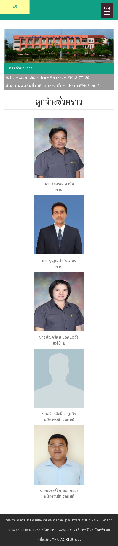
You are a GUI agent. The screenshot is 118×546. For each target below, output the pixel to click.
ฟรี (14, 7)
